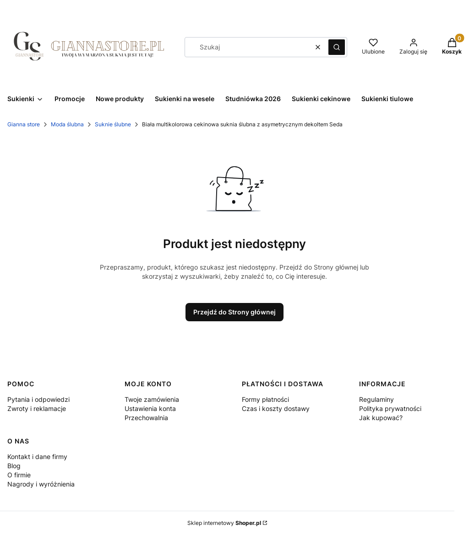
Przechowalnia (146, 418)
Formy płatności (265, 399)
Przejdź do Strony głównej (234, 312)
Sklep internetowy (224, 522)
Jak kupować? (381, 418)
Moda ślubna (67, 124)
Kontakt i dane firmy (37, 456)
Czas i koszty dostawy (276, 408)
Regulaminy (376, 399)
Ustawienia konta (150, 408)
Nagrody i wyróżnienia (41, 484)
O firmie (19, 475)
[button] (336, 47)
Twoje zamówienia (152, 399)
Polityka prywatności (390, 408)
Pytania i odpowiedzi (38, 399)
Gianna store (23, 124)
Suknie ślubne (113, 124)
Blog (14, 466)
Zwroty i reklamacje (36, 408)
